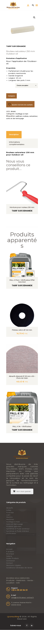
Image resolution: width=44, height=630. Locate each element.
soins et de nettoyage (15, 118)
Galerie (9, 556)
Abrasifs (9, 508)
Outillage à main (21, 114)
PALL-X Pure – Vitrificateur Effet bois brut (22, 281)
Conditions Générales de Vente (19, 568)
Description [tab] (14, 134)
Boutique (10, 554)
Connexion (10, 561)
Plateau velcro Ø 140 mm (22, 330)
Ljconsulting (13, 616)
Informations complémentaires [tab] (16, 143)
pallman (19, 116)
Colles (8, 510)
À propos (10, 551)
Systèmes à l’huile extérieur (18, 529)
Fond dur (10, 512)
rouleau (26, 116)
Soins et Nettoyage (14, 524)
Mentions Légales (13, 565)
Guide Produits (12, 558)
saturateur (33, 116)
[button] (34, 17)
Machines (10, 519)
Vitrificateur (11, 533)
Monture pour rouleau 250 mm (22, 207)
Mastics (9, 517)
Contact (9, 563)
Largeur (10, 85)
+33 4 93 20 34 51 (19, 590)
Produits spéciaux (13, 526)
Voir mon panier (22, 491)
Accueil (9, 549)
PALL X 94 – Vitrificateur (22, 426)
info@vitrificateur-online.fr (22, 597)
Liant (8, 515)
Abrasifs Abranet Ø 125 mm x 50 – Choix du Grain (22, 377)
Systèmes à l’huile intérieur (17, 531)
